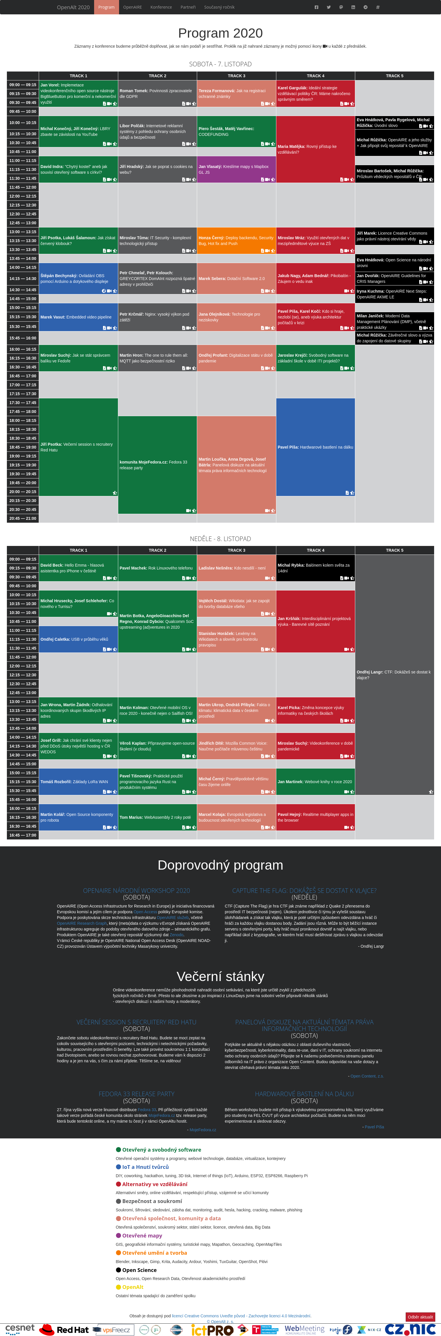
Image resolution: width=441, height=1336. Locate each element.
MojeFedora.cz (162, 1115)
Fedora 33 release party (136, 1094)
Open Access (145, 912)
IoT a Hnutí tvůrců (145, 1166)
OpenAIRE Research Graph (82, 923)
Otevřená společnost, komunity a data (171, 1218)
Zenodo (176, 935)
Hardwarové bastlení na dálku (304, 1094)
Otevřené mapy (142, 1235)
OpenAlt (132, 1286)
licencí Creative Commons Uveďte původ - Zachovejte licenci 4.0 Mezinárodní (241, 1316)
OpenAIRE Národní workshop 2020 (136, 890)
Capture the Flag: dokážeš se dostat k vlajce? (304, 890)
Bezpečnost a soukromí (152, 1201)
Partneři (188, 7)
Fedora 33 (147, 1109)
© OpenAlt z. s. (220, 1321)
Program (106, 7)
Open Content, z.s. (367, 1076)
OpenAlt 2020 (73, 7)
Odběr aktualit (420, 1317)
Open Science (139, 1270)
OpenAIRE (132, 7)
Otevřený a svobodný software (161, 1149)
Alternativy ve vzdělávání (154, 1184)
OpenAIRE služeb (173, 917)
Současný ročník (219, 7)
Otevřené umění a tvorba (154, 1252)
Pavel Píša (374, 1127)
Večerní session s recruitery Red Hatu (137, 1022)
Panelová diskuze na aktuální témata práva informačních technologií (304, 1025)
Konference (161, 7)
